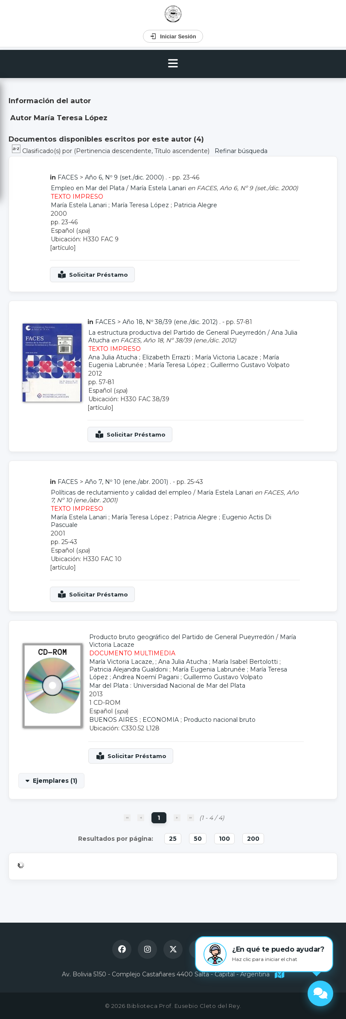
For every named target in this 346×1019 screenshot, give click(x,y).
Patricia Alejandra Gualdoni (128, 669)
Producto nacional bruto (219, 720)
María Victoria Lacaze (226, 357)
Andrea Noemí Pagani (146, 677)
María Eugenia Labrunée (208, 669)
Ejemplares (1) (55, 781)
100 (224, 838)
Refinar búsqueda (241, 151)
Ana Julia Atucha (112, 357)
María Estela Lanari (158, 188)
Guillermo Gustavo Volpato (250, 365)
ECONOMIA (160, 720)
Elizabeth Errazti (166, 357)
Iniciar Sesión (173, 36)
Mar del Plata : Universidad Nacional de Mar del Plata (167, 685)
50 (198, 838)
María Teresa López (140, 205)
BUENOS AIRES (113, 720)
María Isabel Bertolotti (245, 662)
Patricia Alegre (195, 205)
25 (173, 838)
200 (253, 838)
